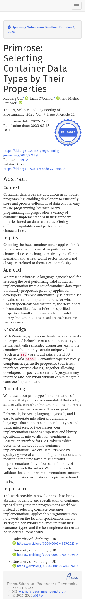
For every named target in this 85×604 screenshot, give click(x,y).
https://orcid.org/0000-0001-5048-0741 (46, 566)
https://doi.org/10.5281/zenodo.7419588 (32, 169)
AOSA (36, 595)
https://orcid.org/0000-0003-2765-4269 (46, 555)
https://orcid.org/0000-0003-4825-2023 (46, 544)
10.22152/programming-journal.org (40, 591)
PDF (21, 160)
